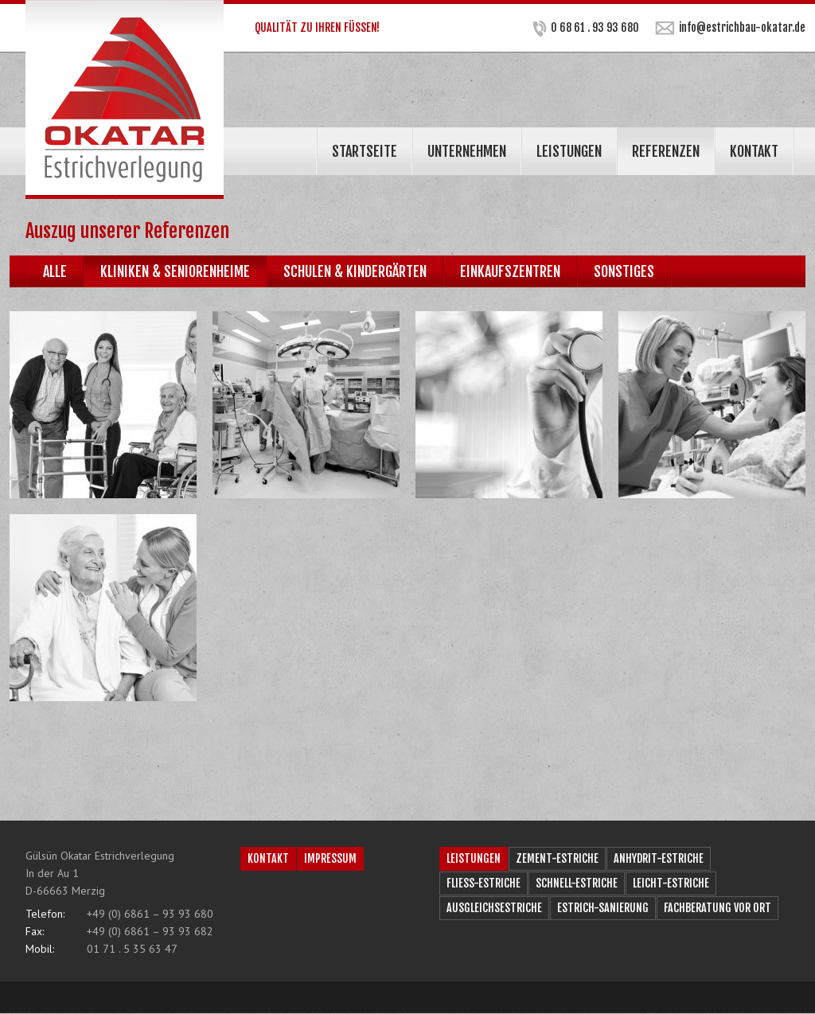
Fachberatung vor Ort (717, 908)
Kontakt (754, 151)
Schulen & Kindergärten (355, 271)
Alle (55, 271)
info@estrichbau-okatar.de (730, 27)
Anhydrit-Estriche (659, 858)
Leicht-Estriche (671, 883)
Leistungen (569, 151)
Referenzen (666, 151)
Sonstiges (624, 271)
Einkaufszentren (510, 271)
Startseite (364, 151)
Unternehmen (466, 151)
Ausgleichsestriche (494, 908)
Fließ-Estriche (483, 883)
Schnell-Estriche (577, 883)
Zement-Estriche (557, 858)
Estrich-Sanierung (603, 908)
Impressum (330, 858)
